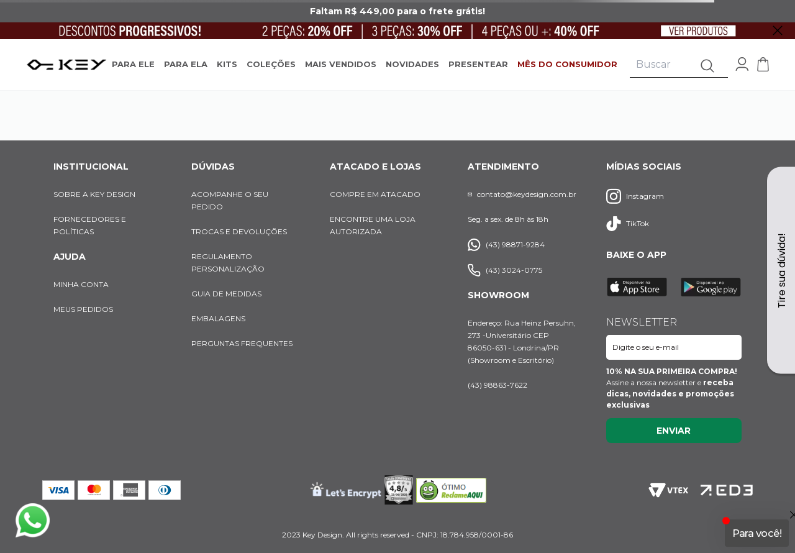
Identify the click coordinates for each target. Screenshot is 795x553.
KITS (227, 64)
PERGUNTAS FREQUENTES (242, 343)
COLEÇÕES (271, 64)
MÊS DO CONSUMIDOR (567, 64)
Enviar (673, 430)
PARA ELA (185, 64)
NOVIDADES (412, 64)
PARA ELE (133, 64)
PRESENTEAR (478, 64)
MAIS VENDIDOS (340, 64)
